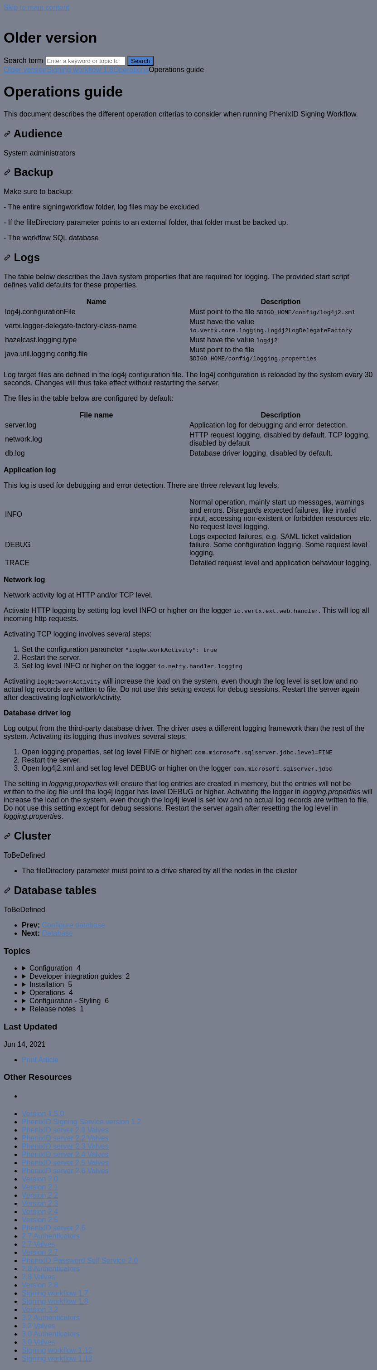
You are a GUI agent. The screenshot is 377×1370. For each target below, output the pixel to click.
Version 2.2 (40, 1195)
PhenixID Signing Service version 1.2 (81, 1122)
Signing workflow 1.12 (57, 1350)
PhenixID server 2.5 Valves (65, 1162)
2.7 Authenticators (51, 1236)
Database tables (50, 890)
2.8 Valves (38, 1277)
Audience (33, 133)
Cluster (27, 836)
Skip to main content (36, 7)
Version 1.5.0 (43, 1113)
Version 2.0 (40, 1179)
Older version (25, 69)
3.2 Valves (38, 1326)
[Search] (85, 61)
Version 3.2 (40, 1309)
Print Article (40, 1060)
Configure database (73, 925)
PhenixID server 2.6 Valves (65, 1171)
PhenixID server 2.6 (54, 1228)
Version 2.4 (40, 1211)
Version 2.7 (40, 1252)
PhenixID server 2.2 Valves (65, 1138)
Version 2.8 (40, 1285)
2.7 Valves (38, 1244)
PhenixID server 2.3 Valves (65, 1146)
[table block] (188, 330)
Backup (28, 172)
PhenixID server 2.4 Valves (65, 1154)
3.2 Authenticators (51, 1317)
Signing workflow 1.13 (57, 1358)
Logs (22, 257)
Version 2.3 (40, 1203)
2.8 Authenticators (51, 1269)
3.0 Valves (38, 1342)
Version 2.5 (40, 1220)
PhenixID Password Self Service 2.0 (80, 1260)
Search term (23, 60)
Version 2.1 (40, 1187)
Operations (131, 69)
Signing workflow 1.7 (55, 1293)
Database (57, 933)
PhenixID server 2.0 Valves (65, 1130)
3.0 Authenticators (51, 1334)
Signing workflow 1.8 (80, 69)
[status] (188, 114)
